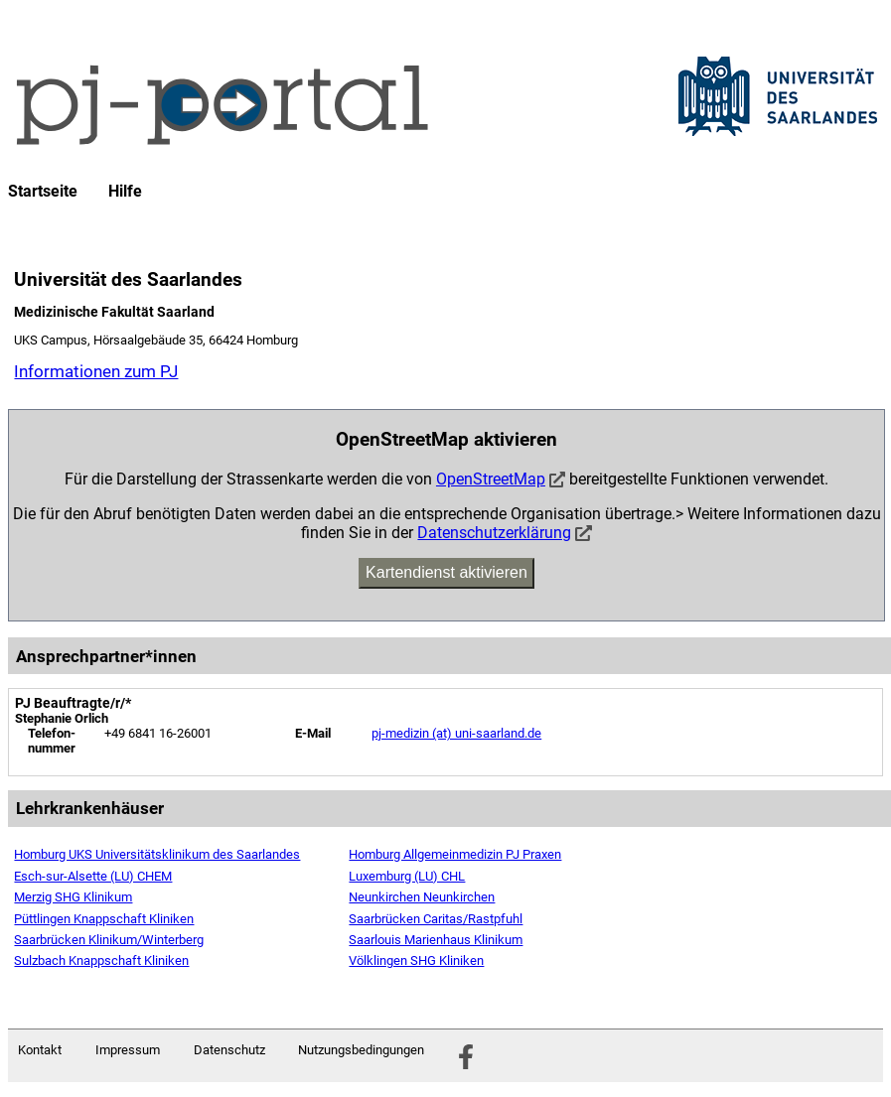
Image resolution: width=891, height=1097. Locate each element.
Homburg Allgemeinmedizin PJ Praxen (455, 854)
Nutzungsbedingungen (361, 1049)
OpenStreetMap (490, 479)
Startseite (42, 192)
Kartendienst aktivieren (446, 572)
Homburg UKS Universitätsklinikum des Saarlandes (157, 854)
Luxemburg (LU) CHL (407, 876)
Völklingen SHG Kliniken (416, 960)
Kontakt (40, 1049)
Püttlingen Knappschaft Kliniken (104, 918)
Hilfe (125, 192)
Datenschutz (229, 1049)
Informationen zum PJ (96, 371)
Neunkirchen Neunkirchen (422, 897)
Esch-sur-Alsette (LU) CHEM (93, 876)
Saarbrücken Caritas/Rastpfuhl (435, 918)
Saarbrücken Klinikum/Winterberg (109, 939)
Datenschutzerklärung (494, 532)
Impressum (127, 1049)
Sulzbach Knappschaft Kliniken (101, 960)
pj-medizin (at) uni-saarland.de (456, 733)
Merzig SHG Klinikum (73, 897)
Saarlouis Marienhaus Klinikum (435, 939)
